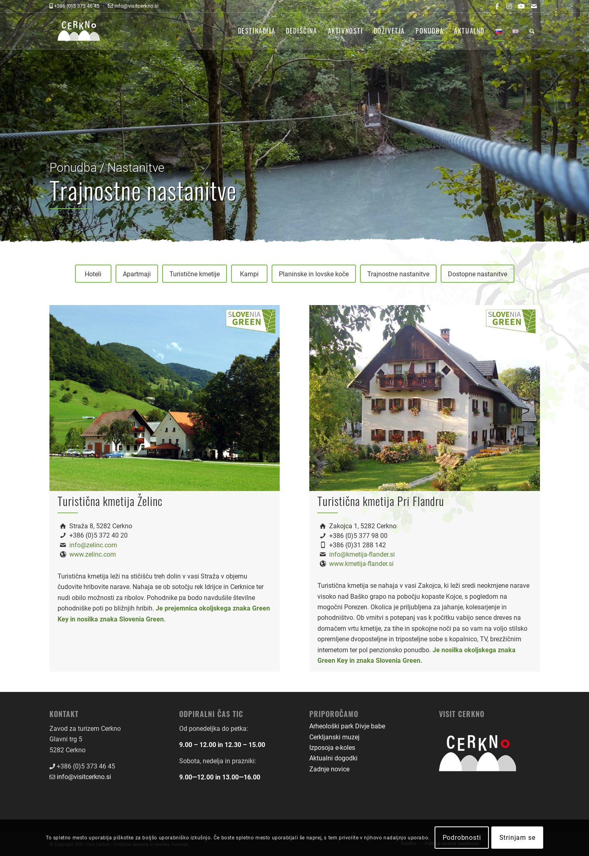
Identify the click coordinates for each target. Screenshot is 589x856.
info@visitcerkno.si (84, 777)
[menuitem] (257, 31)
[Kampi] (249, 274)
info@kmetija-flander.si (362, 554)
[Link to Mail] (534, 6)
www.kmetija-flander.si (361, 564)
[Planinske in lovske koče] (314, 274)
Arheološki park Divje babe (347, 726)
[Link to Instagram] (509, 6)
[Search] (532, 31)
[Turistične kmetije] (194, 274)
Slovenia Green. (142, 619)
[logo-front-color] (84, 31)
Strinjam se (517, 837)
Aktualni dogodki (333, 758)
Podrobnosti (462, 837)
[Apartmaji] (137, 274)
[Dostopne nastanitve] (477, 274)
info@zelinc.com (93, 545)
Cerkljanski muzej (334, 737)
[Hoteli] (93, 274)
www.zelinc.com (92, 554)
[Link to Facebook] (497, 6)
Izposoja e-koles (332, 747)
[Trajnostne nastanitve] (398, 274)
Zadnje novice (329, 769)
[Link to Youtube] (521, 6)
